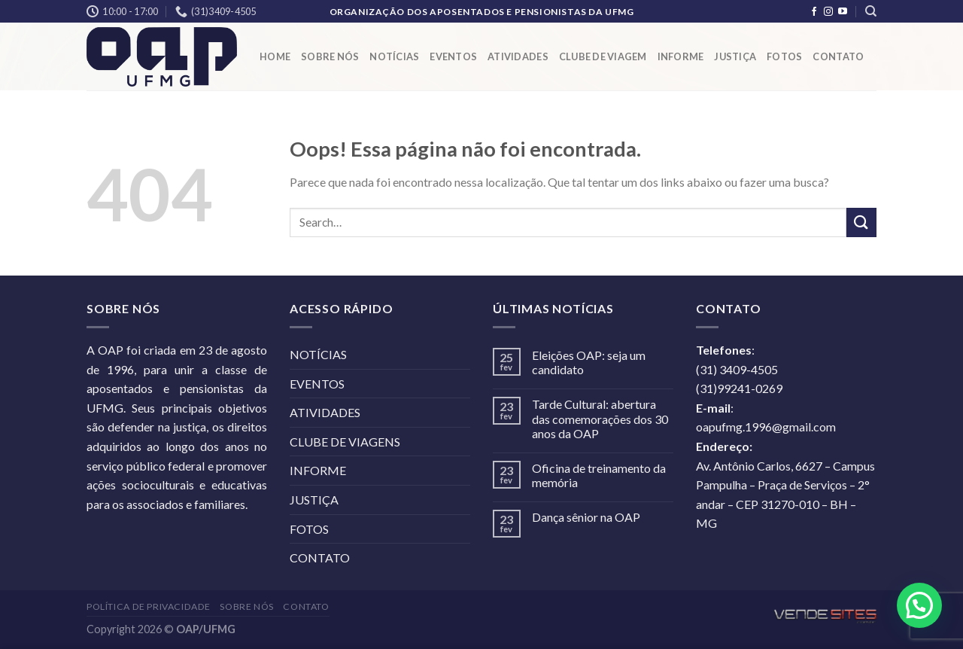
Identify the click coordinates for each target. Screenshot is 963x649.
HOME (275, 56)
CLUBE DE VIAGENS (345, 441)
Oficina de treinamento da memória (599, 475)
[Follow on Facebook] (814, 12)
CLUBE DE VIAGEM (603, 56)
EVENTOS (453, 56)
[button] (919, 605)
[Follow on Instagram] (828, 12)
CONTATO (838, 56)
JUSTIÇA (735, 56)
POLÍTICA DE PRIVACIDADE (149, 606)
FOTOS (784, 56)
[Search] (870, 11)
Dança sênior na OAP (586, 517)
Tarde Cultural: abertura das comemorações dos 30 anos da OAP (600, 418)
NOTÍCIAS (394, 56)
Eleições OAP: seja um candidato (589, 362)
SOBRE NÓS (330, 56)
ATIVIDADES (518, 56)
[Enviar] (861, 222)
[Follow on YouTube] (842, 12)
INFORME (681, 56)
